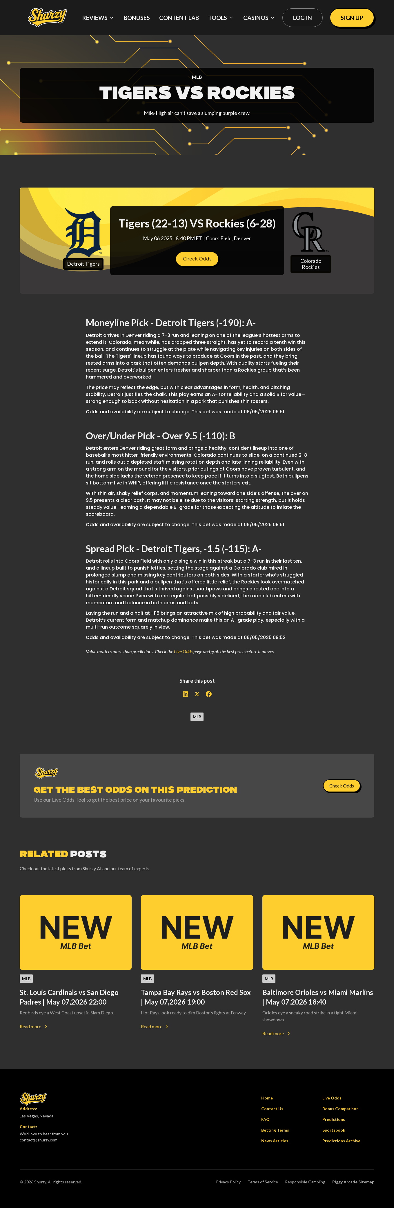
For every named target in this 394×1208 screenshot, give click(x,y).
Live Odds (183, 651)
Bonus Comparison (340, 1108)
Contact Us (272, 1108)
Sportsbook (333, 1130)
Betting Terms (275, 1130)
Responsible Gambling (305, 1181)
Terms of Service (263, 1181)
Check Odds (197, 259)
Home (267, 1097)
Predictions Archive (341, 1140)
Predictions (333, 1119)
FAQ (265, 1119)
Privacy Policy (228, 1181)
